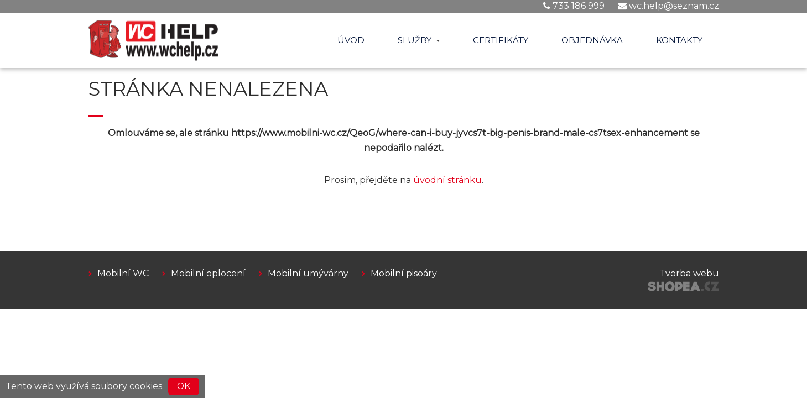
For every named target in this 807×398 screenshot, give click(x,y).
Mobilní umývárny (308, 273)
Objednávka (592, 40)
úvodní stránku (447, 180)
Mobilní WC (123, 273)
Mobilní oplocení (208, 273)
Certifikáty (500, 40)
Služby (419, 40)
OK (183, 386)
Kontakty (679, 40)
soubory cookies (126, 386)
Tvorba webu (689, 273)
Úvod (351, 40)
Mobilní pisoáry (404, 273)
